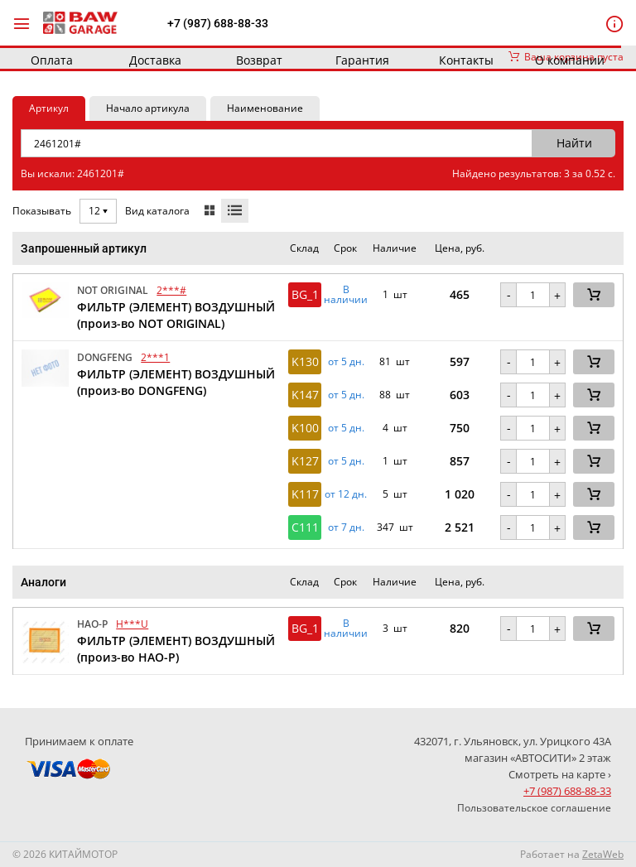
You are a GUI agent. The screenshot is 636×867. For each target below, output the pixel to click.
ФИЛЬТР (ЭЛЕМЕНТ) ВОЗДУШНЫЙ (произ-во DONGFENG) (176, 382)
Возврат (259, 60)
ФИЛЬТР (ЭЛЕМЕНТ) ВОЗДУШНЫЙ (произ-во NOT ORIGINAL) (176, 315)
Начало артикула (148, 108)
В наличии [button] (346, 295)
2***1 (155, 357)
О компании (570, 60)
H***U (132, 624)
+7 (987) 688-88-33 (217, 23)
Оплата (52, 60)
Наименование (265, 108)
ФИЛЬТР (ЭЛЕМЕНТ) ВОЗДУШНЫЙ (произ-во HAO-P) (176, 649)
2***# (171, 290)
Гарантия (362, 60)
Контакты (466, 60)
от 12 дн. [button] (346, 494)
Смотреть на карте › (559, 774)
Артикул (49, 108)
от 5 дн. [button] (346, 362)
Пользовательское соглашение (534, 808)
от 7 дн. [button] (346, 527)
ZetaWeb (603, 854)
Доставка (155, 60)
